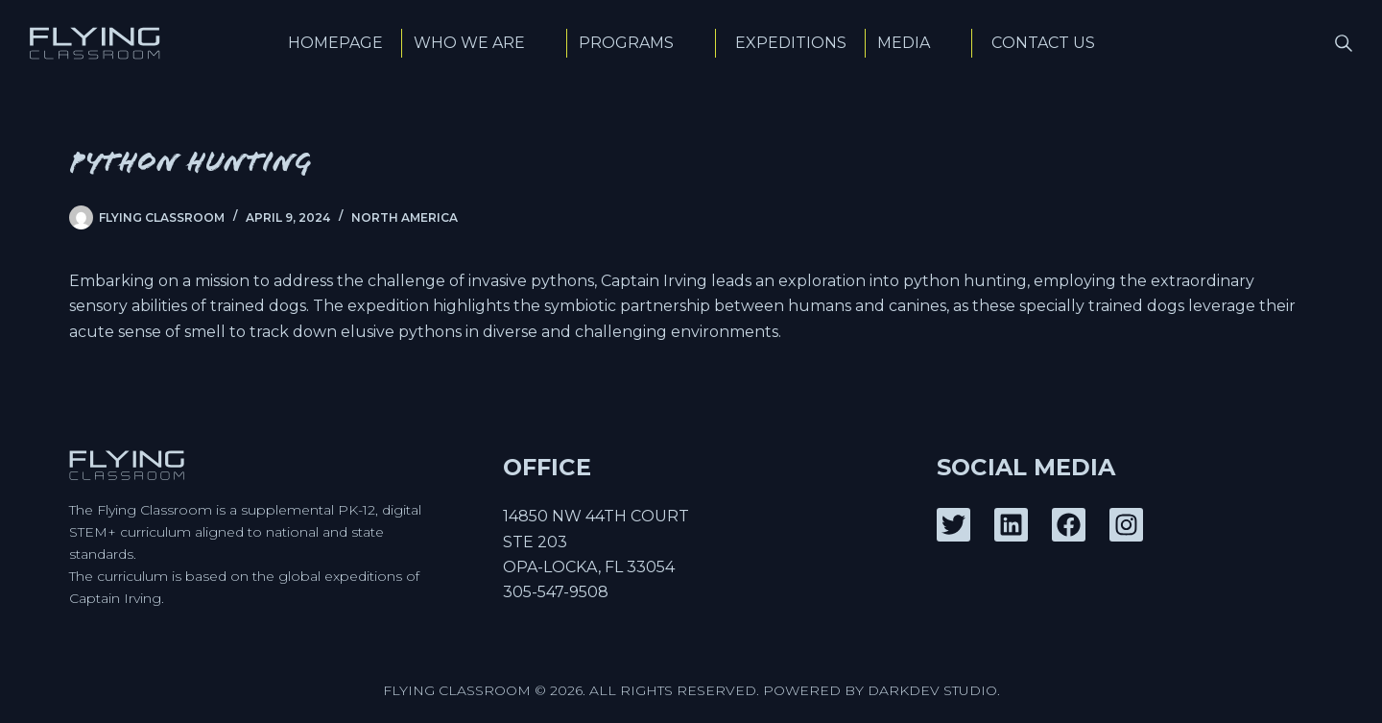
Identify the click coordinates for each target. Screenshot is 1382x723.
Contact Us (1043, 43)
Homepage (335, 43)
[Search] (1343, 43)
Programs (641, 43)
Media (919, 43)
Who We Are (485, 43)
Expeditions (790, 43)
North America (404, 217)
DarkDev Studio (932, 690)
